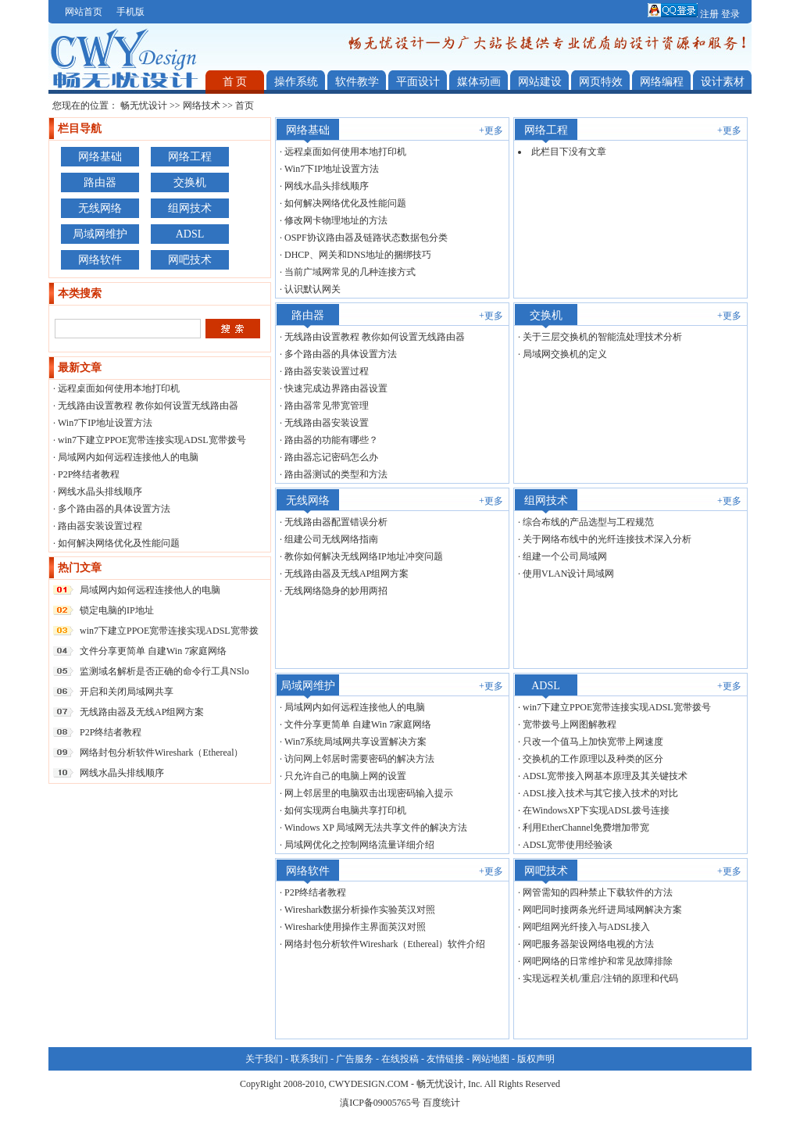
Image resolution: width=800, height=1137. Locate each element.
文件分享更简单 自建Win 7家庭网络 (153, 650)
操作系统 (296, 82)
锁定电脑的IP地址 (117, 610)
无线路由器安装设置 (326, 422)
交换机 (189, 182)
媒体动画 (479, 82)
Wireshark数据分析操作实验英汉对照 (360, 909)
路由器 (100, 182)
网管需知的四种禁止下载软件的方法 (598, 892)
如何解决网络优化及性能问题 (119, 543)
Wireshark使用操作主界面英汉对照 (355, 926)
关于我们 (264, 1058)
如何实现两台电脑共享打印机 (345, 810)
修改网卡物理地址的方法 (336, 220)
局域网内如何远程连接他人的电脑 (128, 457)
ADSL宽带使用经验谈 (567, 844)
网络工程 (190, 157)
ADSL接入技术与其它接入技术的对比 (600, 793)
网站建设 (540, 82)
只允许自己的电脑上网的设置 (345, 776)
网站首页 (83, 11)
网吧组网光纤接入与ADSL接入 (586, 926)
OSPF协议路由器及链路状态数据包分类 (366, 237)
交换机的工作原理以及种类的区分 (593, 758)
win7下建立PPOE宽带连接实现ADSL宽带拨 (169, 630)
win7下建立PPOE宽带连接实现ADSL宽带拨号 (152, 439)
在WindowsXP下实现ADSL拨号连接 (596, 810)
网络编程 (662, 82)
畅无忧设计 (143, 105)
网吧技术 (190, 260)
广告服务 (354, 1058)
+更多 (491, 130)
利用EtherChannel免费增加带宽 (586, 827)
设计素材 (723, 82)
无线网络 (100, 208)
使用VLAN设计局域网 (568, 573)
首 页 (235, 82)
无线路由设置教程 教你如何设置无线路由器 (148, 405)
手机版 (130, 11)
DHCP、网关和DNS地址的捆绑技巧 (357, 254)
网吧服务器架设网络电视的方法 (588, 944)
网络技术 (201, 105)
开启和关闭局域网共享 (126, 691)
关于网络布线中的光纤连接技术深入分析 (607, 539)
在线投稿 (400, 1058)
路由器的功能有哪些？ (331, 439)
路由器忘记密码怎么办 (331, 457)
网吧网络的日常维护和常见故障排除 (598, 961)
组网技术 (190, 208)
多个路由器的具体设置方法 (114, 508)
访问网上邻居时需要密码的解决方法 (359, 758)
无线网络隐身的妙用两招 (336, 590)
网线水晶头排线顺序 (100, 491)
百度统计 (441, 1102)
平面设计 (418, 82)
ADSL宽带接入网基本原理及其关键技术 (605, 776)
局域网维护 (100, 234)
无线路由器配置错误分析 (336, 522)
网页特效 (601, 82)
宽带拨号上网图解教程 (569, 724)
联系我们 (309, 1058)
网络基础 (100, 157)
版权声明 (536, 1058)
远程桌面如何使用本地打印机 (119, 388)
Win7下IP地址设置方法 (105, 422)
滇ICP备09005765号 (380, 1102)
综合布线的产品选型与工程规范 (588, 522)
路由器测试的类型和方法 (336, 474)
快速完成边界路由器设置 (336, 388)
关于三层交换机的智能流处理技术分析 (602, 336)
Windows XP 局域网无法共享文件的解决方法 (375, 827)
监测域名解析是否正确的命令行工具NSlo (164, 671)
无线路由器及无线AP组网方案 (142, 711)
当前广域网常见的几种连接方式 (350, 271)
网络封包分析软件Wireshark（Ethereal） (161, 752)
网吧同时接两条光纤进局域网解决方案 (602, 909)
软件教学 (357, 82)
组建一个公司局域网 (565, 556)
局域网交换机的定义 (565, 354)
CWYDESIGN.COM (369, 1083)
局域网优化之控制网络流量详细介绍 (359, 844)
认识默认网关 (312, 289)
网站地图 (490, 1058)
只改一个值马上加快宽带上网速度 (593, 741)
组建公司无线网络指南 (331, 539)
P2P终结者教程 (89, 474)
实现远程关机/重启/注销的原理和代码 (600, 978)
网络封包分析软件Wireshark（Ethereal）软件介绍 (384, 944)
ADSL (190, 234)
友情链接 (445, 1058)
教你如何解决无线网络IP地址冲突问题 (363, 556)
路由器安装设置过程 (100, 525)
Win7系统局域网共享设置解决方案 (355, 741)
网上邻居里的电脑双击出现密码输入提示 (368, 793)
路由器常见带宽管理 (326, 405)
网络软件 (100, 260)
